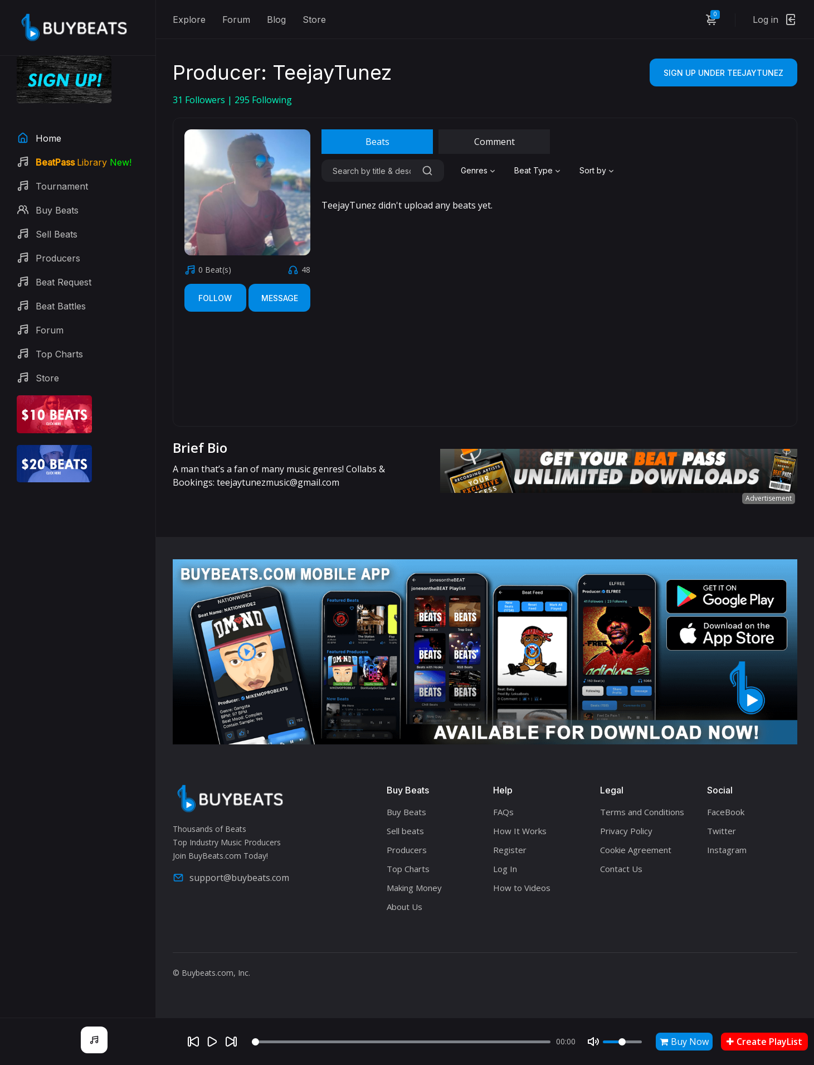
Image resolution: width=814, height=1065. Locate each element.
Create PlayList (764, 1041)
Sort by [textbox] (592, 170)
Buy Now (684, 1041)
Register (510, 849)
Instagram (727, 849)
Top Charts (408, 868)
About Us (404, 906)
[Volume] (622, 1042)
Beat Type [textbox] (533, 170)
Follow (215, 298)
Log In (505, 868)
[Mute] (593, 1041)
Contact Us (621, 868)
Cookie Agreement (635, 849)
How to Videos (521, 887)
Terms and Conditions (642, 811)
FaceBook (725, 811)
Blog (276, 19)
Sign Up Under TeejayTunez (723, 73)
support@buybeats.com (231, 878)
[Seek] (401, 1042)
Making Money (414, 887)
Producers (407, 849)
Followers (200, 100)
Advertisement (768, 498)
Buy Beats (406, 811)
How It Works (520, 830)
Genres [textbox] (474, 170)
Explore (189, 19)
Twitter (721, 830)
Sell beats (405, 830)
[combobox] (479, 170)
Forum (236, 19)
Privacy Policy (626, 830)
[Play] (212, 1041)
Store (314, 19)
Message (279, 298)
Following (263, 100)
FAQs (503, 811)
